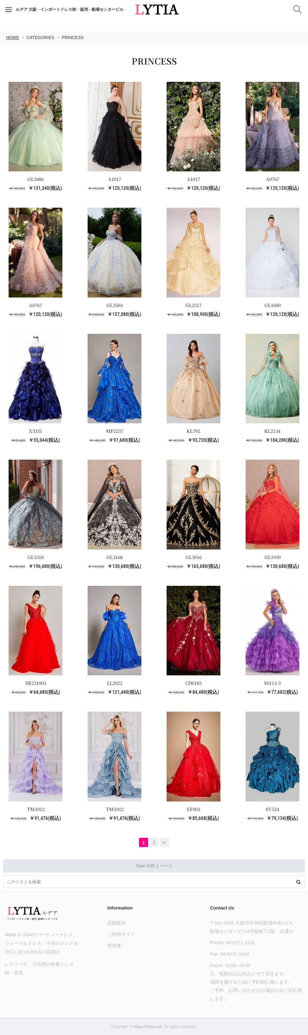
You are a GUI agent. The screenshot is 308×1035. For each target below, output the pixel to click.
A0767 (272, 179)
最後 (164, 842)
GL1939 (272, 557)
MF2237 (114, 431)
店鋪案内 (116, 922)
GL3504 (114, 305)
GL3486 (35, 179)
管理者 (114, 945)
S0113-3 (272, 683)
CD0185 (193, 683)
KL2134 (272, 431)
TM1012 (36, 809)
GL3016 (193, 557)
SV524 (272, 809)
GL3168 (114, 557)
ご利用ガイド (121, 934)
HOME (12, 37)
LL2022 (114, 683)
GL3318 (35, 557)
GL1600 (272, 305)
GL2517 (193, 305)
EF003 (193, 809)
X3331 (35, 431)
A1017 (114, 179)
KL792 (193, 431)
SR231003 (35, 683)
